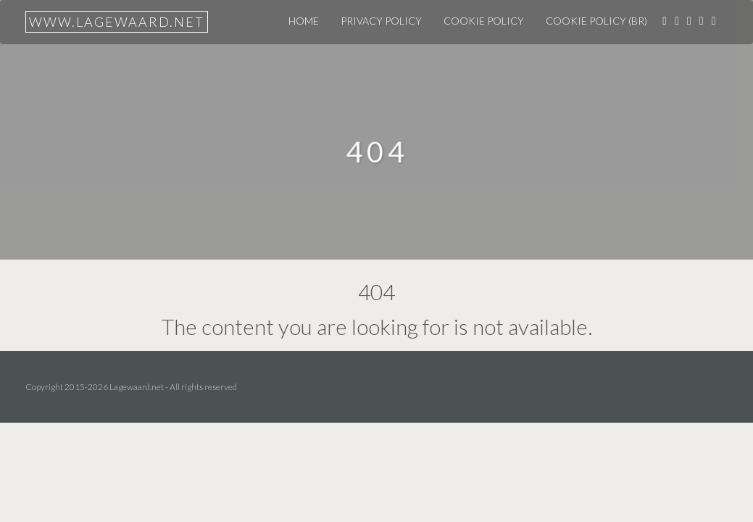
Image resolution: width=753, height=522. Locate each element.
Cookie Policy (484, 20)
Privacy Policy (381, 20)
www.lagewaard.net (116, 22)
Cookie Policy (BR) (596, 20)
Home (303, 20)
